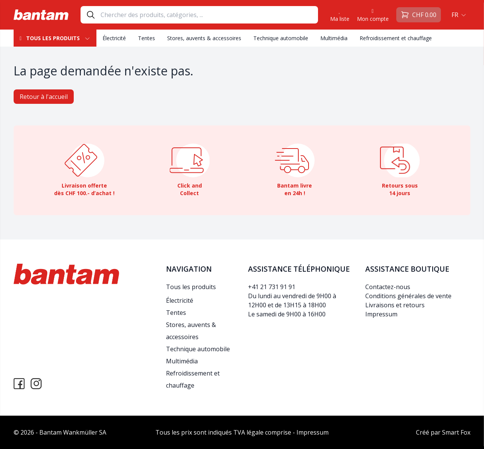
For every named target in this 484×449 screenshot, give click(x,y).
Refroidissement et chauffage (396, 38)
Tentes (146, 38)
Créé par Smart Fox (443, 432)
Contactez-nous (387, 287)
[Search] (209, 14)
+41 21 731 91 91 (271, 287)
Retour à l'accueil (44, 96)
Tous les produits (55, 38)
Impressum (381, 314)
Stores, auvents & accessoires (204, 38)
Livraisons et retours (395, 305)
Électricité (114, 38)
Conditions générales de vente (408, 296)
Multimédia (333, 38)
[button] (457, 14)
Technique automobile (280, 38)
